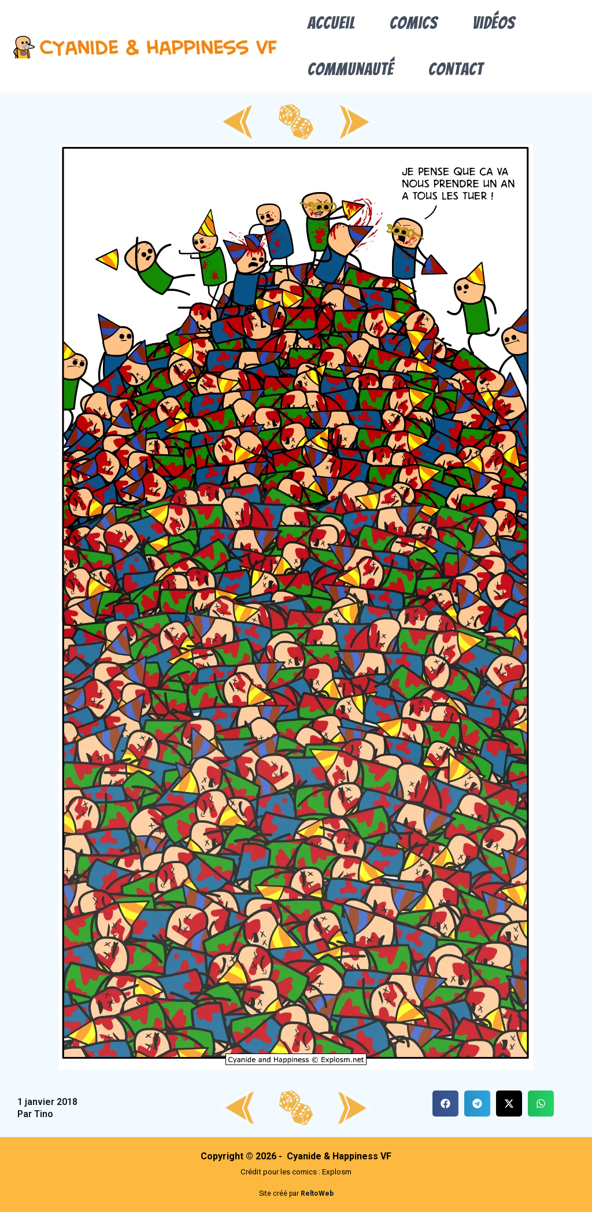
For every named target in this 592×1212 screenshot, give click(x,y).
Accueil (331, 23)
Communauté (351, 69)
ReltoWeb (317, 1193)
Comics (414, 23)
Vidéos (493, 23)
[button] (445, 1104)
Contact (455, 69)
